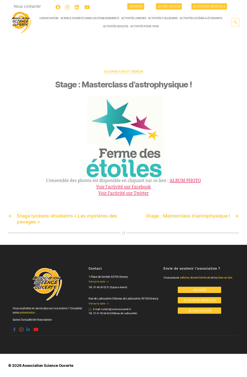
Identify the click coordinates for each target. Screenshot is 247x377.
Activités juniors (134, 18)
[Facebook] (59, 7)
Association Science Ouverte (47, 365)
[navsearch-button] (236, 22)
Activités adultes (115, 26)
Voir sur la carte (99, 281)
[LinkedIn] (78, 7)
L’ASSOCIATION (47, 18)
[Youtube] (87, 7)
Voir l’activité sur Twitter (123, 193)
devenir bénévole (200, 277)
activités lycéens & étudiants (202, 18)
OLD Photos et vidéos (123, 71)
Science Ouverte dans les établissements (91, 18)
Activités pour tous (144, 26)
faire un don (225, 277)
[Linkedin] (28, 328)
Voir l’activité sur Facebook (123, 187)
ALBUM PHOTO (185, 180)
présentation (27, 312)
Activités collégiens (164, 18)
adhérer (184, 277)
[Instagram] (68, 7)
